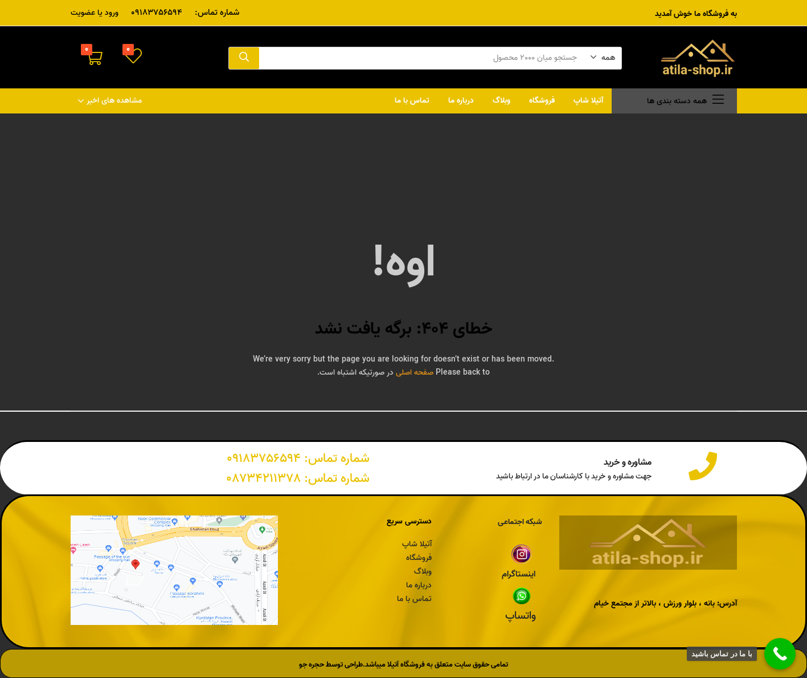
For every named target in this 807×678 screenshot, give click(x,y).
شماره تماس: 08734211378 (298, 478)
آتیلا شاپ (588, 100)
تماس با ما (412, 100)
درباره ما (461, 100)
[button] (602, 58)
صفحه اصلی (414, 372)
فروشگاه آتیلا (406, 665)
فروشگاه (542, 100)
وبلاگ (501, 100)
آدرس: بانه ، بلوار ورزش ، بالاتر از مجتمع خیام (665, 603)
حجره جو (311, 665)
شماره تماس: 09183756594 (298, 458)
